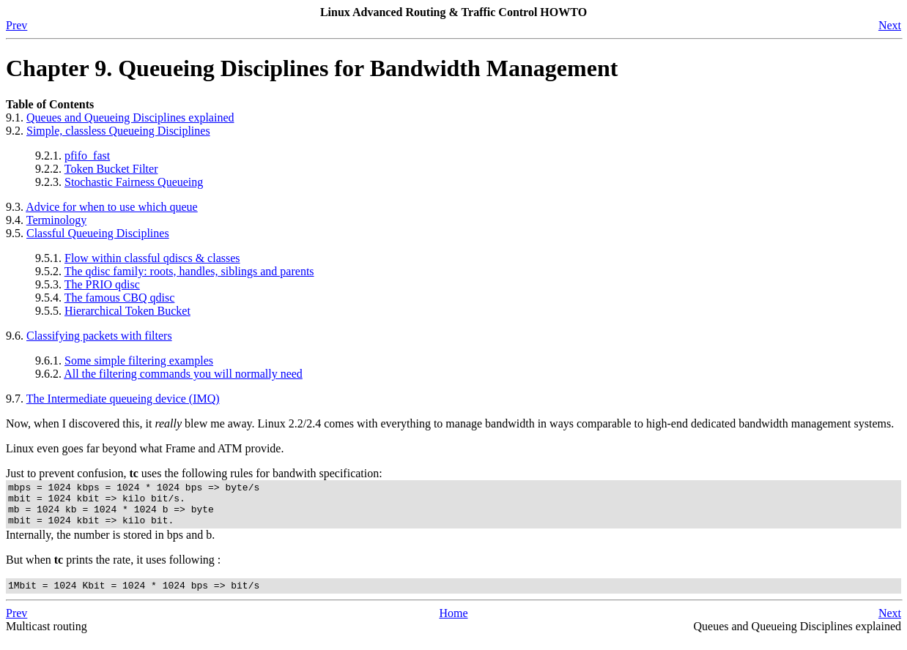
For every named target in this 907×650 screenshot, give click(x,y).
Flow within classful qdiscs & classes (152, 258)
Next (889, 25)
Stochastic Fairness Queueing (133, 182)
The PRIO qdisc (102, 284)
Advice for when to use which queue (112, 207)
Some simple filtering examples (138, 360)
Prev (16, 25)
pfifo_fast (87, 155)
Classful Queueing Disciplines (97, 233)
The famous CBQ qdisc (119, 297)
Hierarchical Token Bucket (127, 311)
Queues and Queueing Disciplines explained (130, 117)
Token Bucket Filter (111, 168)
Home (453, 624)
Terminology (56, 220)
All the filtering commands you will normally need (183, 373)
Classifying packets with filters (99, 335)
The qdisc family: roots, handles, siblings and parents (189, 271)
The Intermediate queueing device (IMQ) (123, 398)
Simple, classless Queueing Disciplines (118, 130)
